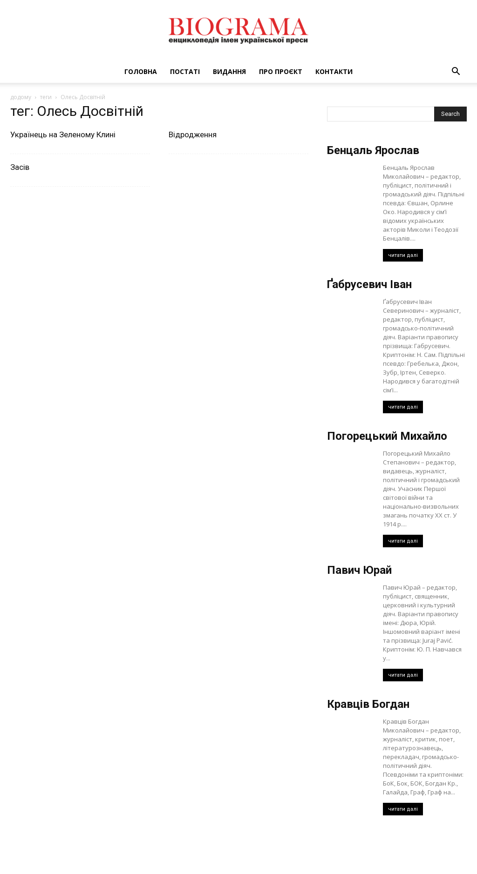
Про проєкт (280, 71)
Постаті (185, 71)
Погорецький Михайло (387, 436)
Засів (19, 167)
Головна (140, 71)
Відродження (193, 134)
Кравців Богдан (368, 704)
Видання (229, 71)
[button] (455, 72)
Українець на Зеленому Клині (63, 134)
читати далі (403, 255)
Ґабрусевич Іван (369, 284)
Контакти (334, 71)
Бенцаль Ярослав (373, 150)
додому (20, 97)
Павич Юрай (359, 570)
